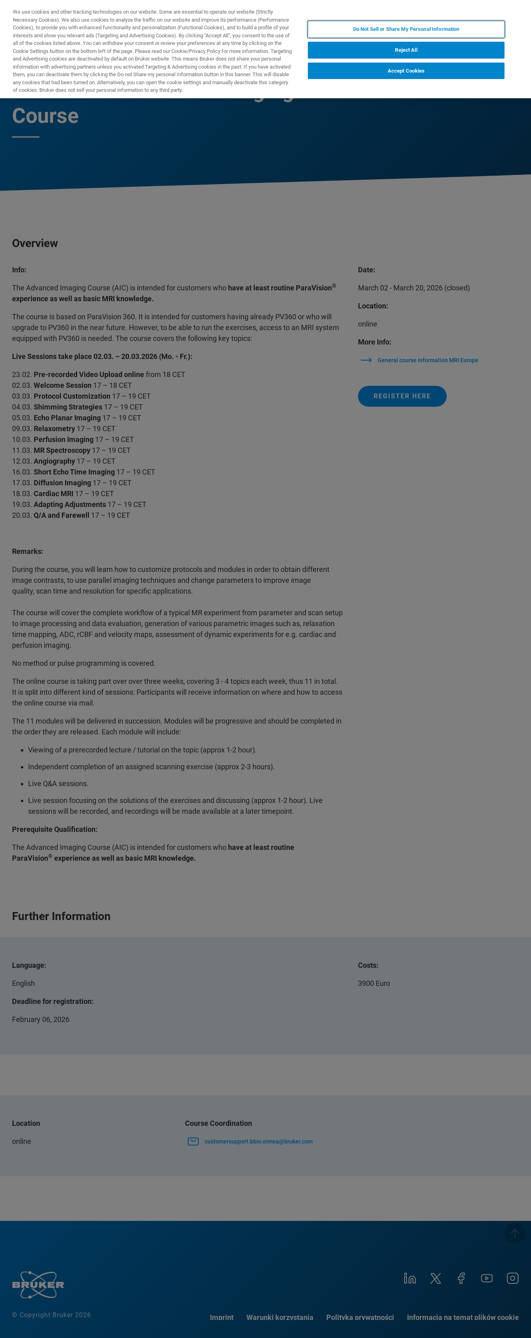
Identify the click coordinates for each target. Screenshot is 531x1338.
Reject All (406, 50)
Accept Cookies (406, 71)
